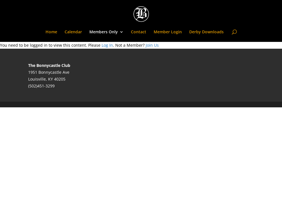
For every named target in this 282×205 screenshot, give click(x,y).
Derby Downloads (206, 32)
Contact (138, 32)
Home (51, 32)
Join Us (152, 45)
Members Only (103, 32)
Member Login (168, 32)
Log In (107, 45)
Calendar (73, 32)
